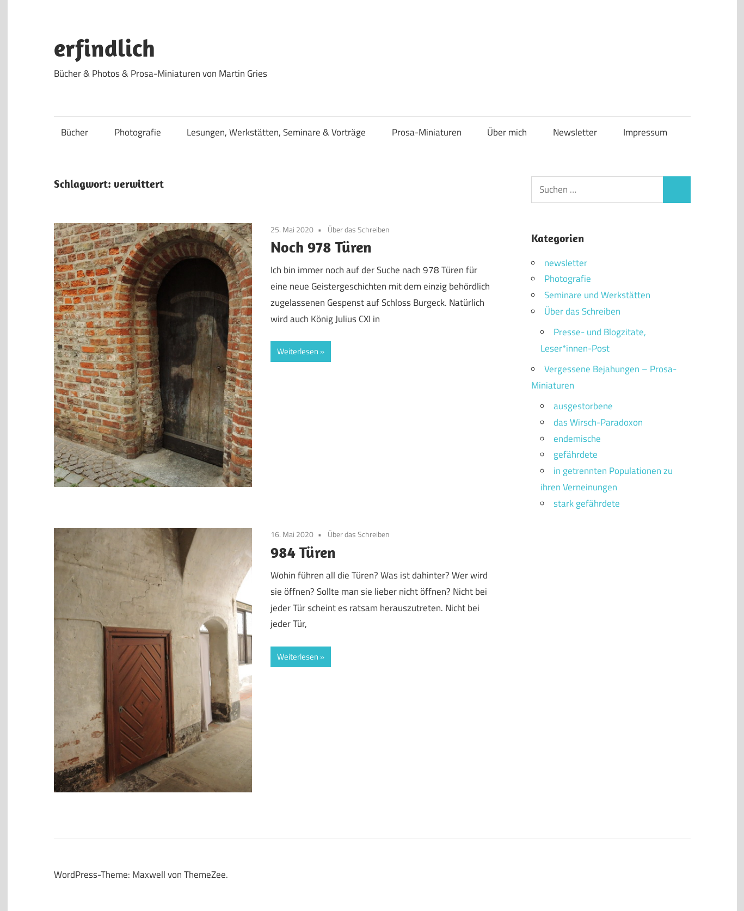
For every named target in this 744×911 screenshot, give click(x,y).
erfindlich (104, 48)
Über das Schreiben (359, 229)
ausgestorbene (583, 406)
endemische (577, 439)
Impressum (645, 132)
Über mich (507, 132)
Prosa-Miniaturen (427, 132)
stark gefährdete (587, 503)
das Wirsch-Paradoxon (598, 422)
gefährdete (576, 454)
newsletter (565, 263)
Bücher (74, 132)
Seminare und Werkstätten (597, 295)
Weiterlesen (297, 351)
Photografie (137, 132)
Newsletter (575, 132)
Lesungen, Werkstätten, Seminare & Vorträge (276, 132)
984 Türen (303, 552)
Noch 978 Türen (321, 246)
